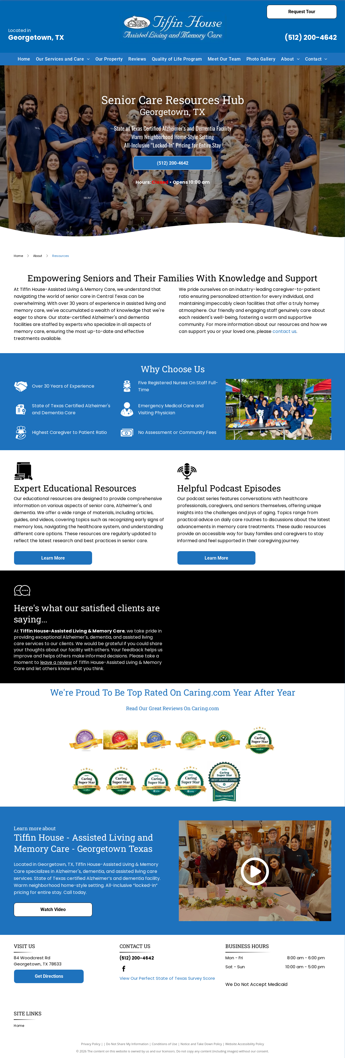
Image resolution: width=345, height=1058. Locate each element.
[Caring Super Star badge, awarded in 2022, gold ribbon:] (86, 782)
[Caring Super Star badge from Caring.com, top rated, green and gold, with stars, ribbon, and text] (259, 740)
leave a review (56, 662)
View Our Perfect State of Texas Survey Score (167, 978)
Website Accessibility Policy (244, 1044)
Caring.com (207, 692)
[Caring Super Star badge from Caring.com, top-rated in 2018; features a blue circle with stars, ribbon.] (155, 740)
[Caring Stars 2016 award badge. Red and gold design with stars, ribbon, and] (120, 740)
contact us (284, 331)
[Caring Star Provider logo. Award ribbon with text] (86, 740)
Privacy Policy (90, 1044)
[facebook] (124, 969)
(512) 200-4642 (311, 37)
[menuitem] (24, 59)
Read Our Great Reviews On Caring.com (172, 708)
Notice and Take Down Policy (201, 1044)
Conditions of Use (164, 1044)
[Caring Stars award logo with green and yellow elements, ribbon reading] (189, 740)
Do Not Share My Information (127, 1044)
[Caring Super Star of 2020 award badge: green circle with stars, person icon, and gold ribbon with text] (224, 740)
